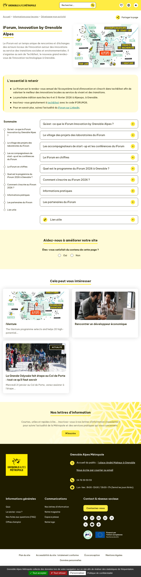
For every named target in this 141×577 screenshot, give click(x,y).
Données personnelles (70, 560)
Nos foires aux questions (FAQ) (21, 517)
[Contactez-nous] (121, 5)
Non (78, 255)
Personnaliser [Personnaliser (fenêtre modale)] (77, 573)
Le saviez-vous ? (14, 512)
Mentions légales (114, 555)
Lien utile (11, 210)
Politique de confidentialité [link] (100, 573)
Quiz (8, 507)
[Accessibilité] (136, 5)
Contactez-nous (95, 508)
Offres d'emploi (13, 522)
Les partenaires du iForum (19, 202)
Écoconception (92, 555)
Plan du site (24, 555)
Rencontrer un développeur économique (101, 324)
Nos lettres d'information (57, 507)
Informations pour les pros (25, 16)
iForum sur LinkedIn (68, 107)
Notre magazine (52, 512)
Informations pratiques (18, 195)
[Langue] (128, 5)
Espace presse (52, 517)
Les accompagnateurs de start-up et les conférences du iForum (20, 156)
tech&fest (53, 102)
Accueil (6, 16)
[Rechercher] (93, 5)
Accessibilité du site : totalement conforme (57, 555)
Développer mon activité (53, 16)
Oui (65, 255)
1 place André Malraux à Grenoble (116, 462)
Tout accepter (38, 573)
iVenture (11, 324)
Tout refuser (58, 573)
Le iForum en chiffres (17, 166)
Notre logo (50, 522)
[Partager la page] (127, 17)
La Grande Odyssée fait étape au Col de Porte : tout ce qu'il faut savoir (35, 377)
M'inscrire (70, 433)
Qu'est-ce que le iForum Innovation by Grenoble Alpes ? (21, 132)
